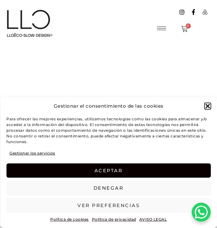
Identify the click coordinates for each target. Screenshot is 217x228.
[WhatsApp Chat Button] (201, 212)
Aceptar (108, 171)
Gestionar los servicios (32, 153)
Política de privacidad (114, 219)
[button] (207, 106)
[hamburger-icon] (161, 28)
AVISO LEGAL (153, 219)
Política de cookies (69, 219)
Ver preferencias (108, 205)
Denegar (108, 188)
